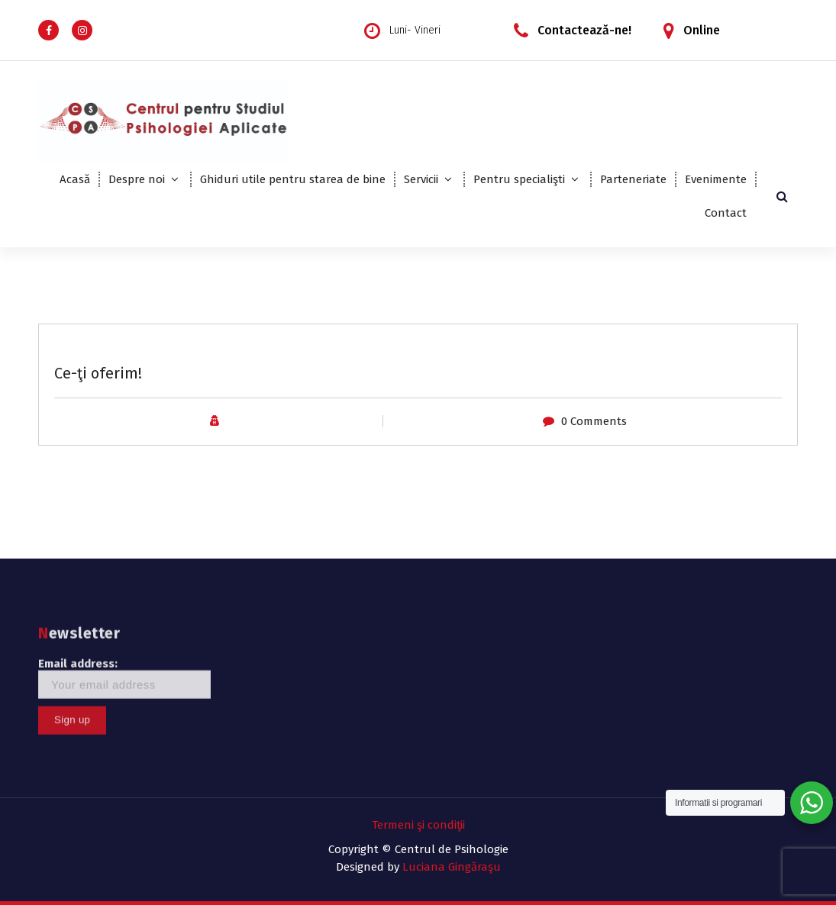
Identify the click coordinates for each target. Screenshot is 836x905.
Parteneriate (633, 179)
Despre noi (136, 179)
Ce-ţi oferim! (98, 373)
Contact (726, 213)
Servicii (421, 179)
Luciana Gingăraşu (451, 867)
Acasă (75, 179)
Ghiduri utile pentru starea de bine (293, 179)
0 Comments (594, 421)
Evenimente (716, 179)
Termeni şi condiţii (418, 825)
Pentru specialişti (519, 179)
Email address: (124, 631)
